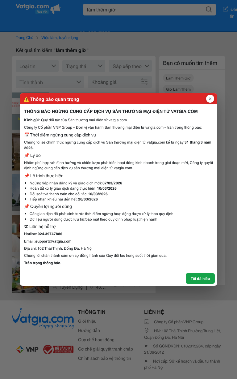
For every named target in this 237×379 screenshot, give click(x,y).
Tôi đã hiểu (200, 278)
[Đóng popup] (210, 99)
